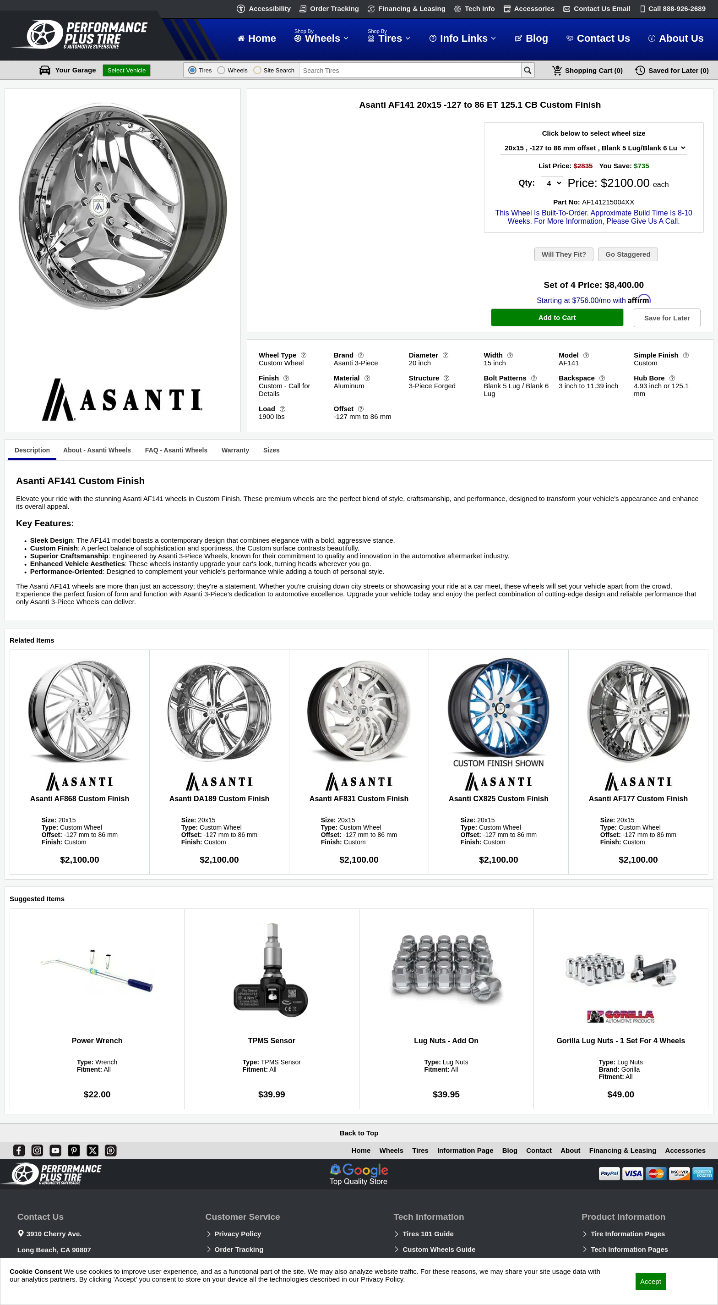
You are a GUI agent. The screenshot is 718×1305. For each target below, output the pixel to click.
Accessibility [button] (270, 8)
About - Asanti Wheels (97, 450)
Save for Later (667, 318)
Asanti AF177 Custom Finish (638, 799)
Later (678, 70)
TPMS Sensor (271, 1041)
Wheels (392, 1150)
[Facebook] (17, 1149)
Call (677, 8)
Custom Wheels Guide (439, 1249)
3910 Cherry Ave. (54, 1234)
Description (32, 450)
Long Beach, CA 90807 (54, 1250)
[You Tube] (54, 1149)
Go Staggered (627, 254)
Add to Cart (557, 317)
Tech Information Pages (629, 1249)
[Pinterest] (72, 1149)
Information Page (465, 1150)
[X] (91, 1149)
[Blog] (109, 1149)
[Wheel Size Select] (593, 148)
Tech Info (480, 8)
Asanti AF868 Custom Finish (79, 799)
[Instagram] (35, 1149)
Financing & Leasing (412, 8)
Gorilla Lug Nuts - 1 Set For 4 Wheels (620, 1041)
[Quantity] (552, 183)
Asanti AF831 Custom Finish (359, 799)
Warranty (235, 450)
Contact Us (602, 8)
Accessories (534, 8)
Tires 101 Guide (428, 1234)
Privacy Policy (238, 1234)
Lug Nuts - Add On (446, 1041)
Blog (509, 1150)
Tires (420, 1150)
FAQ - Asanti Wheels (176, 450)
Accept (650, 1281)
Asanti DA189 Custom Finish (219, 799)
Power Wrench (97, 1041)
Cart (594, 70)
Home (361, 1150)
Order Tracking (334, 8)
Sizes (271, 450)
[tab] (32, 451)
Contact (539, 1150)
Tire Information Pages (628, 1234)
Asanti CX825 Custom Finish (499, 799)
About (570, 1150)
